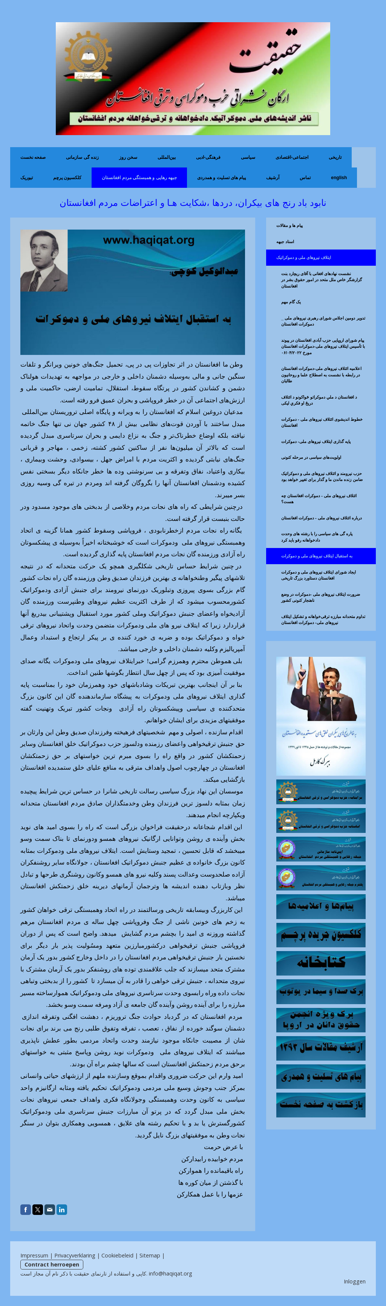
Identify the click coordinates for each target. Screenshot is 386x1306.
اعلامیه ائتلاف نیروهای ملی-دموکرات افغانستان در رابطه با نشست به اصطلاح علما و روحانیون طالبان (321, 374)
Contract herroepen (52, 1264)
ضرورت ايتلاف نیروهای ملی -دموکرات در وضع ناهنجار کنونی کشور (320, 597)
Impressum (34, 1255)
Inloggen (355, 1281)
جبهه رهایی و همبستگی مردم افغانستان (139, 177)
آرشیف (272, 177)
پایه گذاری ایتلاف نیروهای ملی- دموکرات (316, 441)
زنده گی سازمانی (82, 157)
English (339, 177)
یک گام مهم (291, 302)
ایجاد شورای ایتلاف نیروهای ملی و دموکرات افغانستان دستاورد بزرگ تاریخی (318, 575)
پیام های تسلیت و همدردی (221, 177)
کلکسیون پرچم (67, 177)
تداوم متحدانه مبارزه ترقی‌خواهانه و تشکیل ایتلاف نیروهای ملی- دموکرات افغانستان (323, 619)
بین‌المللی (167, 157)
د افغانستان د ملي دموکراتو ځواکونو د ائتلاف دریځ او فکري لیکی (319, 400)
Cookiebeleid (117, 1255)
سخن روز (128, 157)
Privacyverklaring (74, 1255)
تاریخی (335, 157)
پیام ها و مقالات (289, 225)
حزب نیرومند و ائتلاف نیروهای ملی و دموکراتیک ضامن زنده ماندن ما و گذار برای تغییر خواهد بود (322, 476)
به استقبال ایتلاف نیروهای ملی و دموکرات (316, 556)
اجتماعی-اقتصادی (292, 157)
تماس (305, 177)
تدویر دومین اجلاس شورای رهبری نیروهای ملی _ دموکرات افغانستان (323, 321)
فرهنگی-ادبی (208, 157)
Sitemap (149, 1255)
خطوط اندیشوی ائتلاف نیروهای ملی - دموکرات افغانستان (322, 422)
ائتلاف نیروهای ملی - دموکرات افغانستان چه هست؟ (319, 498)
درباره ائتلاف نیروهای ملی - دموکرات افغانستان (321, 518)
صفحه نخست (33, 157)
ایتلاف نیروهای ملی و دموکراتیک (303, 257)
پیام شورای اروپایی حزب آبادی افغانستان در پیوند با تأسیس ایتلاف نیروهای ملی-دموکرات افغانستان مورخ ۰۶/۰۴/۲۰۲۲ (323, 346)
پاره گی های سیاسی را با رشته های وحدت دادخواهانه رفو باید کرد (316, 536)
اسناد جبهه (285, 241)
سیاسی (248, 157)
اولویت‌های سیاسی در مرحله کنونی (311, 457)
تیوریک (26, 177)
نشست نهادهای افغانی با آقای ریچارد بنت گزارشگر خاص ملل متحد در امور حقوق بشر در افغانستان (321, 279)
